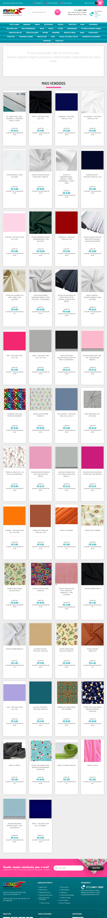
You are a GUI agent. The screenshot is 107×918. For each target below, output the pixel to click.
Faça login (19, 3)
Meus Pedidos (53, 3)
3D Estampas (48, 24)
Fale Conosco (67, 3)
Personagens (72, 29)
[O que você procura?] (58, 12)
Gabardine (56, 33)
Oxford (45, 33)
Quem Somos (43, 890)
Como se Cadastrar (64, 903)
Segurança (64, 892)
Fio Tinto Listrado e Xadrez (91, 29)
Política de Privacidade (67, 895)
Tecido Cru (11, 37)
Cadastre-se (39, 3)
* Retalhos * (59, 41)
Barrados (27, 24)
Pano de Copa (42, 37)
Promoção (47, 41)
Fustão (60, 29)
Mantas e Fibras (70, 33)
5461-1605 (80, 10)
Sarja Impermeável (28, 29)
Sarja (42, 29)
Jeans (82, 33)
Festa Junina (14, 24)
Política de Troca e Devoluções (44, 898)
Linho (53, 37)
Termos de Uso (44, 903)
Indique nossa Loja (44, 892)
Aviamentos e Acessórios (91, 37)
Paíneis (37, 24)
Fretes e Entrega (65, 898)
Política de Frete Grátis (45, 895)
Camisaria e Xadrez (26, 37)
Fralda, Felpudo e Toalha (68, 37)
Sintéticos (72, 24)
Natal (82, 24)
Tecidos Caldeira (32, 33)
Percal (51, 29)
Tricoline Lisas (11, 29)
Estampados (93, 24)
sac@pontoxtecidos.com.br (90, 894)
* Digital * (60, 24)
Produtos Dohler (15, 33)
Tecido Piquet (93, 33)
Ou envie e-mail (99, 14)
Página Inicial (43, 887)
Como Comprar (63, 900)
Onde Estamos (65, 890)
